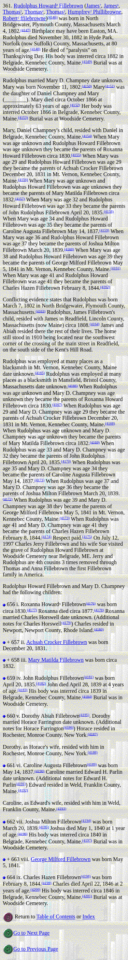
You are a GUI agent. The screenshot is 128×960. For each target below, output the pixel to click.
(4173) (65, 518)
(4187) (93, 734)
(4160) (69, 249)
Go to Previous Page (30, 949)
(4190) (39, 771)
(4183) (23, 690)
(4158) (109, 211)
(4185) (84, 715)
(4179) (66, 622)
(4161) (115, 268)
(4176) (91, 603)
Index (89, 917)
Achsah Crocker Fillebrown (56, 642)
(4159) (104, 230)
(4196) (23, 833)
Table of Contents (56, 917)
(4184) (87, 696)
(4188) (93, 752)
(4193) (61, 808)
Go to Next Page (26, 933)
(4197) (87, 840)
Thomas (12, 12)
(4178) (99, 610)
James (93, 6)
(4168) (110, 423)
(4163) (40, 311)
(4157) (20, 198)
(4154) (87, 135)
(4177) (32, 610)
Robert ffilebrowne (24, 18)
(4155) (76, 155)
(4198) (85, 876)
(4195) (44, 827)
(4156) (23, 179)
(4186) (68, 727)
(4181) (89, 677)
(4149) (87, 61)
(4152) (75, 105)
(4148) (35, 49)
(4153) (23, 117)
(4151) (110, 86)
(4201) (87, 896)
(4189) (92, 764)
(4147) (25, 30)
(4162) (105, 287)
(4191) (21, 784)
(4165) (40, 373)
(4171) (39, 480)
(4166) (73, 385)
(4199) (47, 882)
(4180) (99, 629)
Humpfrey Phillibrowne (95, 12)
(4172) (8, 499)
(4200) (35, 889)
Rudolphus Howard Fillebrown (48, 6)
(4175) (87, 536)
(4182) (41, 683)
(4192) (23, 790)
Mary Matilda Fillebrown (56, 660)
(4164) (95, 324)
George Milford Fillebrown (60, 859)
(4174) (47, 536)
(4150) (87, 86)
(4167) (57, 404)
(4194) (86, 820)
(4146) (52, 17)
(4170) (66, 461)
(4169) (95, 442)
